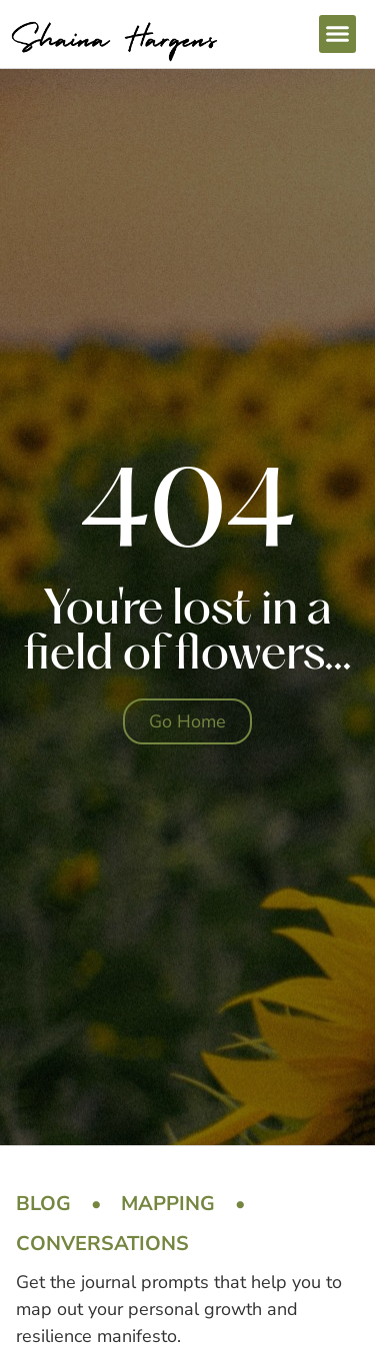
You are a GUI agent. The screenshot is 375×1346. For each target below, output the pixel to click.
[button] (338, 34)
